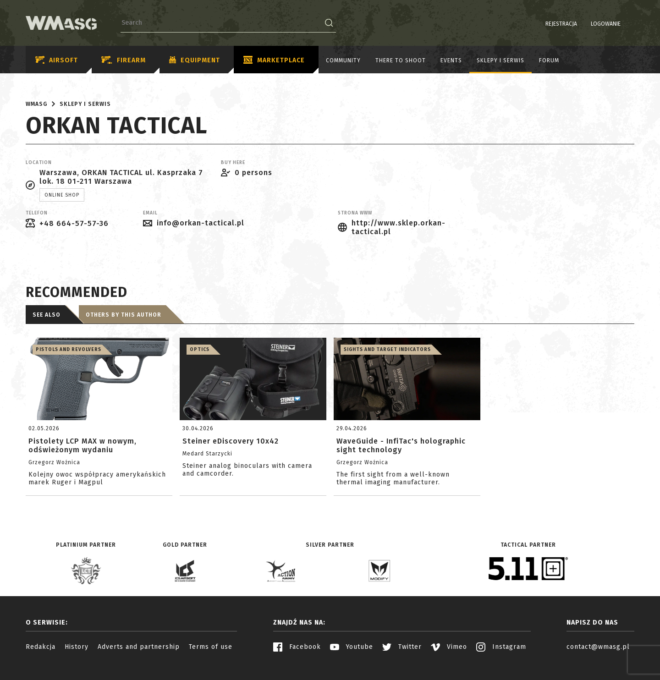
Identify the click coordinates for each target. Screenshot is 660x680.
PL (616, 24)
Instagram (501, 647)
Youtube (351, 647)
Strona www (355, 213)
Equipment (194, 60)
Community (343, 60)
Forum (549, 60)
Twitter (402, 647)
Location (39, 162)
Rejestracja (538, 24)
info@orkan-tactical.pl (200, 223)
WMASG (36, 104)
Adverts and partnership (139, 647)
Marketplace (274, 60)
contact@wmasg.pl (598, 647)
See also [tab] (46, 315)
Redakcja (40, 647)
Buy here (233, 162)
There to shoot (400, 60)
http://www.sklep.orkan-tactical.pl (399, 227)
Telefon (37, 213)
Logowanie (582, 24)
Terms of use (210, 647)
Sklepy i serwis (500, 60)
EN (628, 24)
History (76, 647)
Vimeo (449, 647)
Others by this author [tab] (123, 315)
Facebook (297, 647)
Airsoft (56, 60)
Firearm (123, 60)
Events (451, 60)
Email (150, 213)
